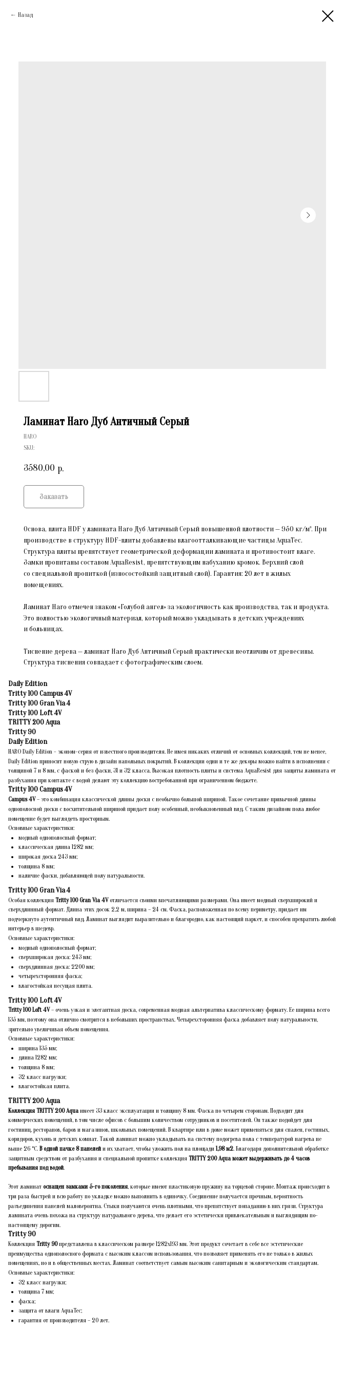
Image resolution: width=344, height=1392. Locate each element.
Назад (25, 14)
